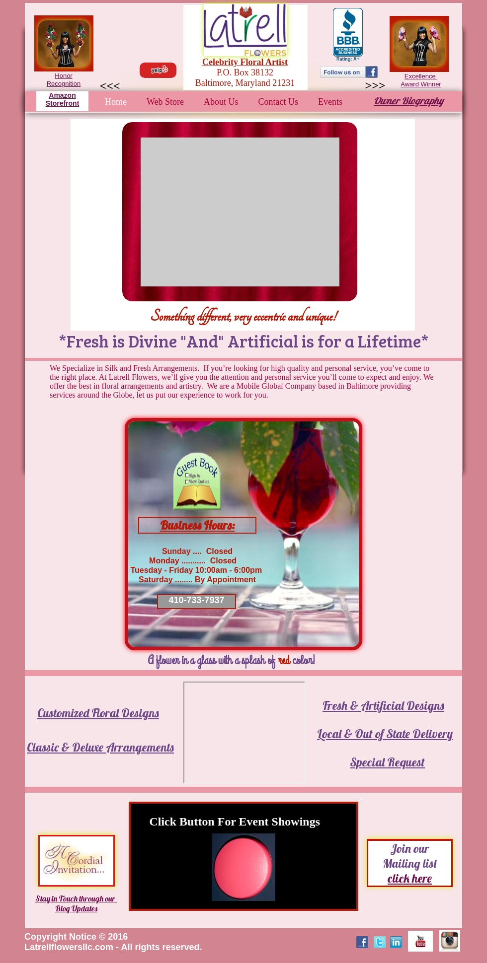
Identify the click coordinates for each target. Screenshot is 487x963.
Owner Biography (408, 100)
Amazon (62, 95)
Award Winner (421, 84)
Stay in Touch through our (76, 898)
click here (410, 878)
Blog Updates (76, 908)
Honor (63, 75)
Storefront (63, 103)
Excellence (421, 76)
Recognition (64, 83)
